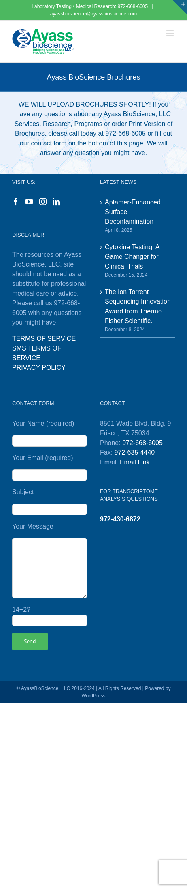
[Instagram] (43, 201)
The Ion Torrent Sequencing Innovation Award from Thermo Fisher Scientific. (138, 306)
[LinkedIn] (56, 201)
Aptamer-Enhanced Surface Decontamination (133, 212)
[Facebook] (15, 201)
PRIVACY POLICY (39, 367)
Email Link (135, 462)
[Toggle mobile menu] (170, 33)
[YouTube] (29, 201)
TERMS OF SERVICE (44, 338)
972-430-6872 (120, 519)
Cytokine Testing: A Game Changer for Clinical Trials (132, 256)
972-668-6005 (133, 6)
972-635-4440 (135, 452)
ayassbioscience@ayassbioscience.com (93, 14)
